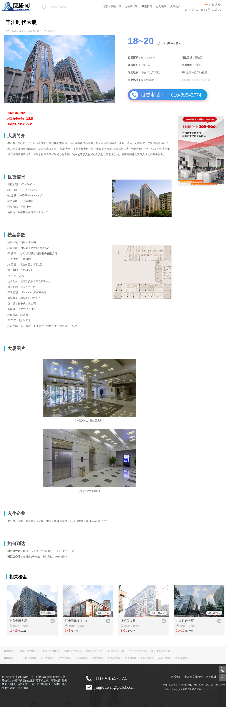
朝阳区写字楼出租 (29, 651)
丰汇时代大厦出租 (41, 676)
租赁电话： (153, 94)
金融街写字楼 (147, 658)
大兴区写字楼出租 (138, 651)
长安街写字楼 (114, 658)
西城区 (22, 31)
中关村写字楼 (164, 658)
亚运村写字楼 (182, 658)
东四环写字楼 (82, 658)
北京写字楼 (11, 31)
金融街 (31, 31)
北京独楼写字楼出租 (161, 651)
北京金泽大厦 (18, 620)
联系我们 (176, 676)
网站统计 (211, 676)
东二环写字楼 (47, 658)
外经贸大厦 (127, 620)
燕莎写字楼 (98, 658)
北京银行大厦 (185, 620)
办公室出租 (131, 6)
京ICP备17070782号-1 (212, 689)
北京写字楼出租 (112, 6)
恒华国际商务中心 (77, 620)
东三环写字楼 (64, 658)
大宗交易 (175, 6)
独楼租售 (147, 6)
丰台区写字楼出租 (116, 651)
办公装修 (161, 6)
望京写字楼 (130, 658)
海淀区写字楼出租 (51, 651)
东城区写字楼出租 (73, 651)
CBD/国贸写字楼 (28, 658)
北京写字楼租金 (194, 676)
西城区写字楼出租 (94, 651)
